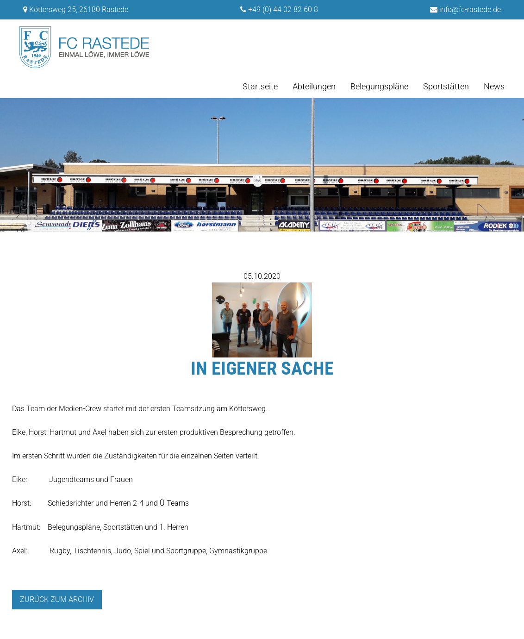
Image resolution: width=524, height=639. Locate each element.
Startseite (260, 86)
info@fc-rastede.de (470, 9)
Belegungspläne (379, 86)
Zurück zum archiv (57, 599)
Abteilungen (314, 86)
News (494, 86)
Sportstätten (446, 86)
